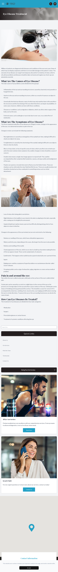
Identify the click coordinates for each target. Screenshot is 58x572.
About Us (5, 340)
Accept (29, 568)
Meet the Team (7, 350)
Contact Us (6, 361)
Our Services (6, 345)
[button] (3, 4)
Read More (29, 430)
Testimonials (6, 355)
